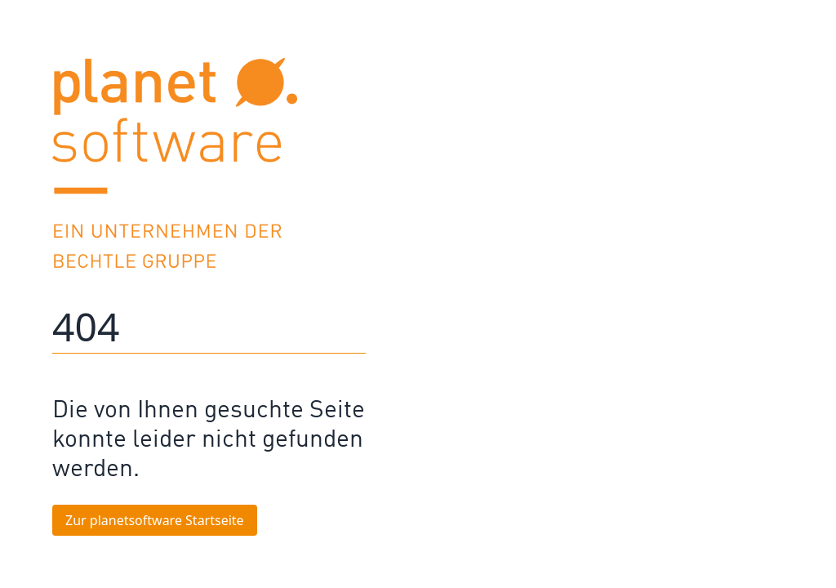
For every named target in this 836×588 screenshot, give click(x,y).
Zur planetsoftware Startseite (154, 520)
